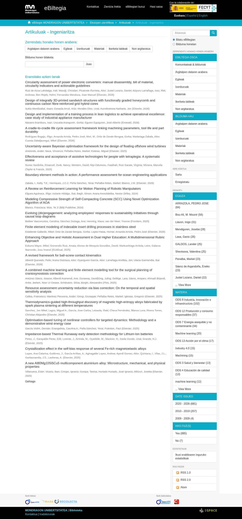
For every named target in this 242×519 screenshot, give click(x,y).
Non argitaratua (141, 48)
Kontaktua (93, 6)
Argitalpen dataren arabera (43, 48)
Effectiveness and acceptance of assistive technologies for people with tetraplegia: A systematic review (92, 158)
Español (192, 15)
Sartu (178, 174)
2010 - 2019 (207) (186, 411)
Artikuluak (125, 22)
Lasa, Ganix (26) (185, 236)
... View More (183, 285)
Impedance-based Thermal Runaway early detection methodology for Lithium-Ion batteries (89, 334)
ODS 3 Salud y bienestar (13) (193, 362)
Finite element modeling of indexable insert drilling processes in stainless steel (80, 227)
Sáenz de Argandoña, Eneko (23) (192, 268)
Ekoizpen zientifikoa (102, 22)
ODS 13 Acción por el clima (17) (194, 340)
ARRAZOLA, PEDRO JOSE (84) (192, 205)
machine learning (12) (188, 381)
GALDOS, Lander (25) (188, 244)
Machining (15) (184, 355)
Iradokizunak (47, 514)
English (203, 15)
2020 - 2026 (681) (186, 403)
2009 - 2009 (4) (184, 418)
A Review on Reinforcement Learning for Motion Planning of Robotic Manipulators (83, 188)
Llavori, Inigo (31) (185, 222)
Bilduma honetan (184, 44)
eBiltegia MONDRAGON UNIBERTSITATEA (58, 22)
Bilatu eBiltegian (184, 39)
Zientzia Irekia (112, 6)
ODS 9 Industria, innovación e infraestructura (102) (193, 301)
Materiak (99, 48)
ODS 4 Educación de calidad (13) (192, 372)
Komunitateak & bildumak (190, 64)
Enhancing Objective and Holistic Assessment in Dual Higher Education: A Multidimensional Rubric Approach (95, 239)
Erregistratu (182, 182)
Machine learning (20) (188, 333)
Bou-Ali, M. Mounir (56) (189, 214)
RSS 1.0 (183, 472)
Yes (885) (181, 433)
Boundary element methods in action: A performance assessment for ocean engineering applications (96, 175)
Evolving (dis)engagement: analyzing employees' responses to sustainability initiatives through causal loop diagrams (91, 214)
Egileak (68, 48)
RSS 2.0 (183, 480)
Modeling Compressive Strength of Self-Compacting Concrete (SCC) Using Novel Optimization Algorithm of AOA (92, 200)
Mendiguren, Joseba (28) (190, 229)
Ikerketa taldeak (118, 48)
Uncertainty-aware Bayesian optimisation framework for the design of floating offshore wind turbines (95, 146)
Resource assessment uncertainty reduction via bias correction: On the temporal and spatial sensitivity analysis (90, 289)
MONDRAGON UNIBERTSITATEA (46, 510)
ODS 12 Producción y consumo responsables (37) (194, 313)
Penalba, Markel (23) (187, 259)
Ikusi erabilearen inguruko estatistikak (190, 456)
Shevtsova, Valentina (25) (190, 251)
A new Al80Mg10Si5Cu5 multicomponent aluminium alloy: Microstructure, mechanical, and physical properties (95, 364)
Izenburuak (83, 48)
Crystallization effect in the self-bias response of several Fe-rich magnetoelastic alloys (85, 348)
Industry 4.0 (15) (185, 348)
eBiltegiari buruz (135, 6)
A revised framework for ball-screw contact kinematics (63, 255)
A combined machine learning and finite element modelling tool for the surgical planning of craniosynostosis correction (88, 271)
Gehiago (30, 381)
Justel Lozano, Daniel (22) (191, 277)
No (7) (179, 440)
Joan (89, 64)
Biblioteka (75, 510)
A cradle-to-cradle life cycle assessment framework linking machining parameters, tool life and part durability (94, 129)
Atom (181, 487)
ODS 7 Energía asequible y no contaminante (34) (193, 324)
